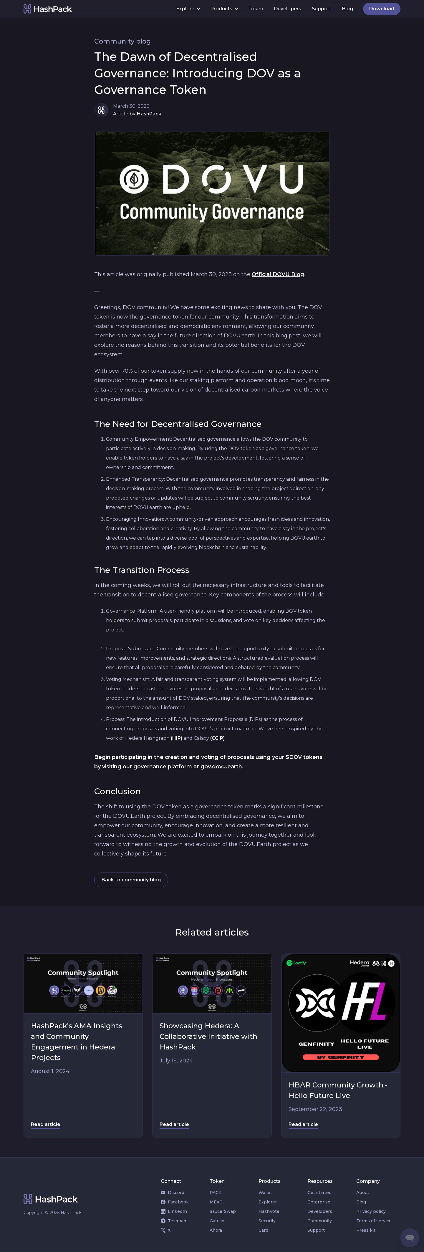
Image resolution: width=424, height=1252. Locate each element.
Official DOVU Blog (278, 274)
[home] (97, 9)
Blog (347, 8)
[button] (188, 8)
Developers (287, 8)
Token (255, 8)
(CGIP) (217, 738)
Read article (45, 1124)
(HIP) (176, 738)
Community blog (122, 41)
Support (321, 8)
